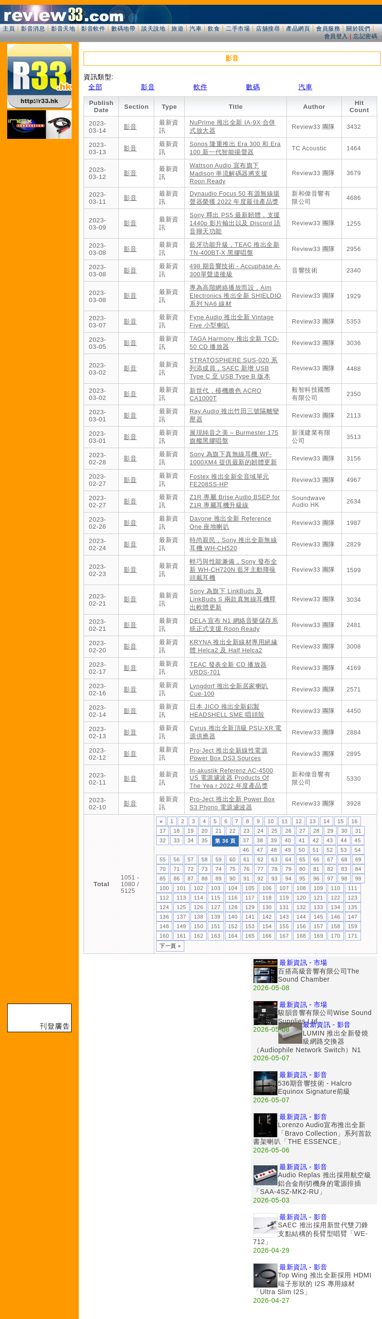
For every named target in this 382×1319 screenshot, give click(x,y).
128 (233, 907)
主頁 (9, 28)
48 (274, 850)
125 (181, 907)
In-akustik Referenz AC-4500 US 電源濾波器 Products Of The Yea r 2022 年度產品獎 (231, 778)
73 (205, 869)
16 (354, 821)
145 (318, 917)
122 (335, 897)
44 (343, 840)
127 (216, 907)
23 (247, 831)
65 (302, 859)
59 (218, 859)
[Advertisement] (89, 1045)
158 (335, 926)
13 (312, 821)
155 (284, 926)
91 (247, 878)
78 (274, 869)
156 (301, 926)
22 (232, 831)
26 (288, 831)
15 (341, 821)
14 (326, 821)
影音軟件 (93, 28)
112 (164, 897)
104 (233, 888)
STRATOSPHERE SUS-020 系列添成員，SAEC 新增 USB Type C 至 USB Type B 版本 (233, 368)
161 (181, 936)
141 (250, 917)
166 (267, 936)
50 (302, 850)
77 (260, 869)
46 (246, 850)
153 (250, 926)
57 (191, 859)
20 (205, 831)
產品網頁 (298, 28)
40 (288, 840)
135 (353, 907)
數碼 (253, 87)
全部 (95, 87)
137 (181, 917)
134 (335, 907)
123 (353, 897)
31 (358, 831)
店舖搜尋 (268, 28)
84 (358, 869)
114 (198, 897)
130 (267, 907)
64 (288, 859)
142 (267, 917)
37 (246, 840)
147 (353, 917)
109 (318, 888)
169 (318, 936)
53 (343, 850)
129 (250, 907)
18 (176, 831)
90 (232, 878)
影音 (148, 87)
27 (302, 831)
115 (216, 897)
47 (260, 850)
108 (301, 888)
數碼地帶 (123, 28)
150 (198, 926)
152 (233, 926)
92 (260, 878)
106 (267, 888)
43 (330, 840)
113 (181, 897)
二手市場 (238, 28)
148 (164, 926)
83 (344, 869)
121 (318, 897)
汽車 (196, 28)
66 (316, 859)
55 (162, 859)
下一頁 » (170, 946)
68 (344, 859)
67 (330, 859)
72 (191, 869)
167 (284, 936)
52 (330, 850)
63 (274, 859)
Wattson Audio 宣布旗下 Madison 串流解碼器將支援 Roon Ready (228, 173)
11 (285, 821)
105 (250, 888)
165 (250, 936)
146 (335, 917)
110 (335, 888)
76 (247, 869)
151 (216, 926)
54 (358, 850)
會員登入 (336, 36)
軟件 (200, 87)
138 (198, 917)
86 (176, 878)
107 (284, 888)
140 (233, 917)
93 (274, 878)
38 (260, 840)
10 (270, 821)
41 (302, 840)
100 (164, 888)
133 (318, 907)
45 (358, 840)
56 (176, 859)
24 (260, 831)
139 (216, 917)
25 (274, 831)
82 (330, 869)
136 (164, 917)
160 (164, 936)
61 (247, 859)
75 (232, 869)
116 (233, 897)
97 (330, 878)
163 (216, 936)
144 (301, 917)
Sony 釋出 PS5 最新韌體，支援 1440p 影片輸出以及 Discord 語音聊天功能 (235, 223)
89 (218, 878)
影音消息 (33, 28)
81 (316, 869)
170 (335, 936)
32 (162, 840)
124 (164, 907)
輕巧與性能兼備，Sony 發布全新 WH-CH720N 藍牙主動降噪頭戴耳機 (233, 569)
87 (191, 878)
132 (301, 907)
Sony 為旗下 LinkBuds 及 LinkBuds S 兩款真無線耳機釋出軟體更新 (233, 599)
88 (205, 878)
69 (358, 859)
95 (302, 878)
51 (316, 850)
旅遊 (177, 28)
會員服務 (328, 28)
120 (301, 897)
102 (198, 888)
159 (353, 926)
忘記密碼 (365, 36)
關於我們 (358, 28)
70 (162, 869)
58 (205, 859)
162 (198, 936)
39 (274, 840)
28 (316, 831)
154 (267, 926)
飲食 (214, 28)
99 (358, 878)
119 (284, 897)
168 (301, 936)
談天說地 (153, 28)
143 (284, 917)
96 (316, 878)
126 (198, 907)
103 (216, 888)
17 (162, 831)
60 (232, 859)
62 (260, 859)
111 (353, 888)
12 (299, 821)
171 (353, 936)
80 (302, 869)
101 (181, 888)
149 (181, 926)
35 (205, 840)
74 (218, 869)
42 (316, 840)
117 (250, 897)
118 (267, 897)
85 (162, 878)
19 (191, 831)
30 (344, 831)
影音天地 (63, 28)
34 (191, 840)
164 (233, 936)
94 (288, 878)
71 (176, 869)
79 (288, 869)
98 (344, 878)
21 (218, 831)
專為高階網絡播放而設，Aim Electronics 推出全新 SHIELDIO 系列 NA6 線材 (235, 295)
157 (318, 926)
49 (288, 850)
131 (284, 907)
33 (176, 840)
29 (330, 831)
